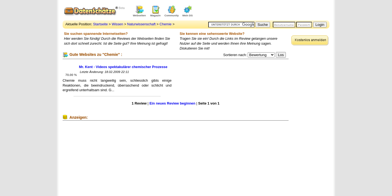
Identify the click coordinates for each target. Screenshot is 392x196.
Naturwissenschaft (141, 24)
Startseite (100, 24)
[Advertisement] (265, 11)
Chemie (165, 24)
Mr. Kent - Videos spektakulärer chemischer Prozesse (123, 67)
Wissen (117, 24)
